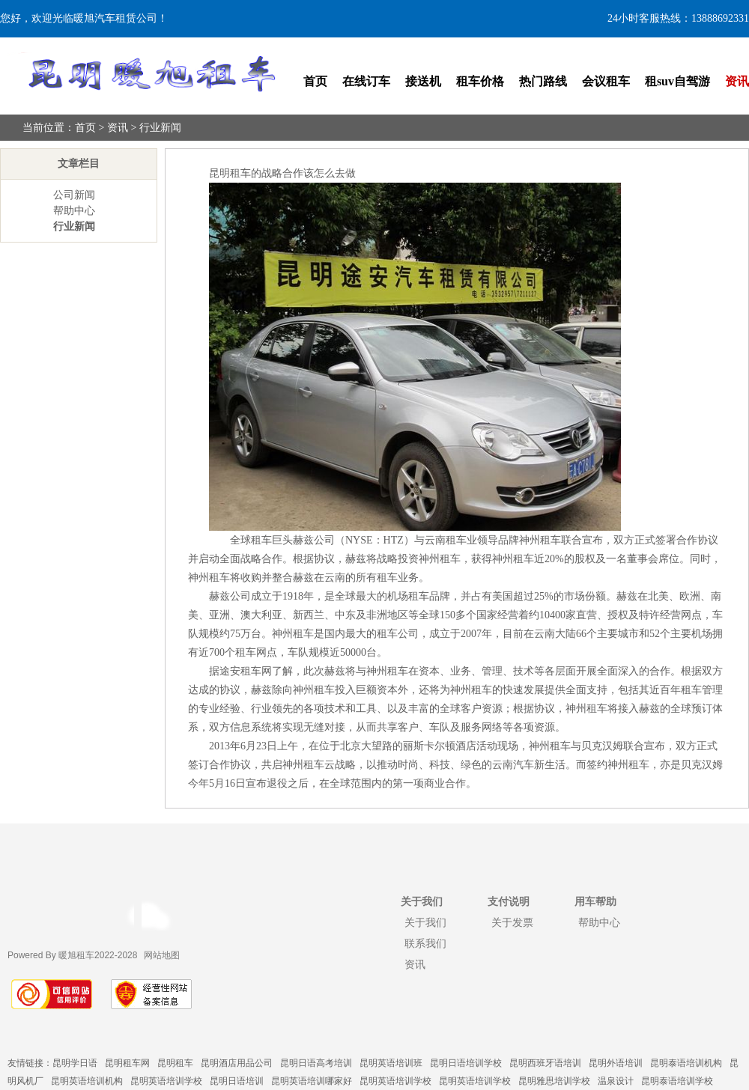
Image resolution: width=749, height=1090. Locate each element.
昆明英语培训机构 (87, 1081)
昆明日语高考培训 (316, 1063)
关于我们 (425, 922)
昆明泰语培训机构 (686, 1063)
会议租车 (606, 81)
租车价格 (480, 81)
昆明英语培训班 (391, 1063)
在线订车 (366, 81)
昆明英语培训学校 (166, 1081)
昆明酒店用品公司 (237, 1063)
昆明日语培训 (237, 1081)
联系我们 (425, 943)
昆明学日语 (74, 1063)
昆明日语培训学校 (466, 1063)
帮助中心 (74, 210)
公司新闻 (74, 195)
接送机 (423, 81)
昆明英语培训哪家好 (311, 1081)
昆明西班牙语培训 (545, 1063)
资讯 (737, 81)
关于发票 (512, 922)
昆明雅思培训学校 (554, 1081)
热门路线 (543, 81)
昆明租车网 (127, 1063)
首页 (315, 81)
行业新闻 (160, 127)
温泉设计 (616, 1081)
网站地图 (162, 955)
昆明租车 (175, 1063)
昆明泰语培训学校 (677, 1081)
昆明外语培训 (616, 1063)
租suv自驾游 (677, 81)
